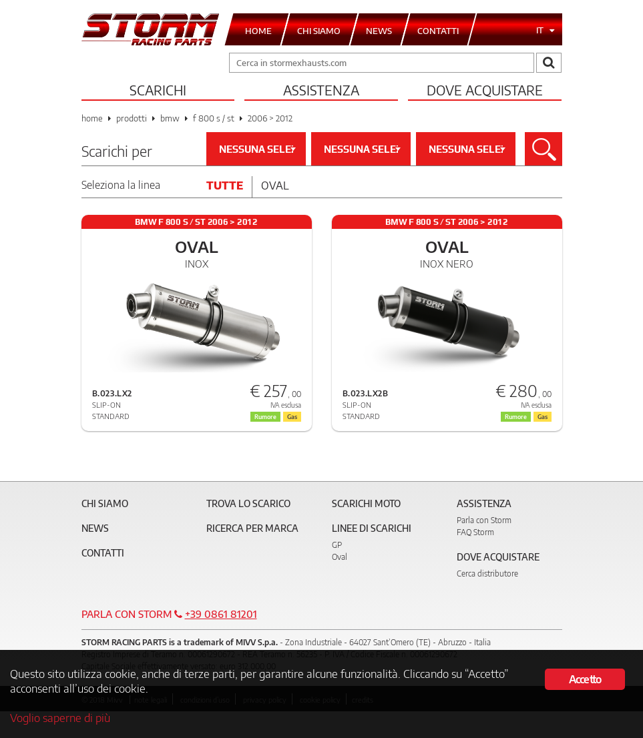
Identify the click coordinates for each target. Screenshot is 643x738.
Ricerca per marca (252, 528)
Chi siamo (104, 503)
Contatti (102, 553)
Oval (275, 185)
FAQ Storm (475, 532)
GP (337, 545)
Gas (292, 416)
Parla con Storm (484, 520)
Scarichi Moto (366, 503)
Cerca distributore (487, 574)
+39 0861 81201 (221, 614)
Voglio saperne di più (60, 717)
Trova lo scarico (248, 503)
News (95, 528)
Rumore (265, 416)
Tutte (224, 185)
